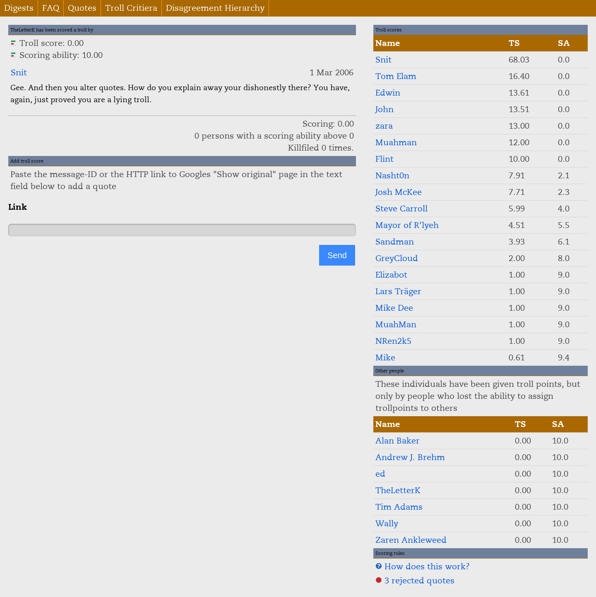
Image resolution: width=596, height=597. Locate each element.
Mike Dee (394, 308)
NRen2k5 (393, 341)
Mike (385, 357)
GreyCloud (396, 258)
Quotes (82, 8)
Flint (384, 159)
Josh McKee (398, 192)
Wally (386, 523)
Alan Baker (397, 441)
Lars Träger (398, 291)
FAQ (50, 8)
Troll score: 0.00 (47, 43)
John (384, 109)
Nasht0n (392, 175)
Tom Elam (395, 76)
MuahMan (395, 324)
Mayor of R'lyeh (407, 225)
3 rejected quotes (414, 580)
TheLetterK (398, 490)
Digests (19, 8)
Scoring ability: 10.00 (56, 55)
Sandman (394, 242)
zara (384, 126)
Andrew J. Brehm (410, 457)
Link (17, 206)
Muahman (396, 142)
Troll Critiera (131, 8)
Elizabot (391, 275)
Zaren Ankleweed (411, 540)
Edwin (387, 93)
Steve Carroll (401, 209)
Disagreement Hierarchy (215, 8)
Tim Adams (399, 507)
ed (380, 474)
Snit (19, 72)
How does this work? (422, 566)
